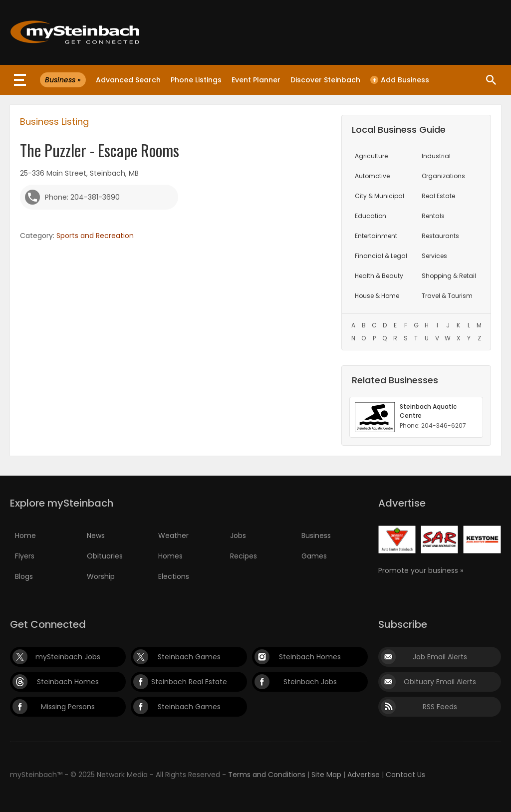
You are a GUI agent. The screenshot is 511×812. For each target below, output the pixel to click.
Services (434, 256)
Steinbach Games (189, 657)
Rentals (433, 216)
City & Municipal (379, 196)
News (96, 536)
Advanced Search (128, 80)
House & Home (377, 295)
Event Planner (256, 80)
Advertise (363, 775)
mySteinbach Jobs (67, 657)
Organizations (443, 176)
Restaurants (440, 236)
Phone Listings (196, 80)
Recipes (243, 556)
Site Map (326, 775)
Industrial (436, 156)
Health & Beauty (379, 275)
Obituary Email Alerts (440, 682)
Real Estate (438, 196)
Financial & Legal (381, 256)
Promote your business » (420, 570)
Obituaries (105, 556)
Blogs (24, 576)
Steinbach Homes (310, 657)
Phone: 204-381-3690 (82, 197)
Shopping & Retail (449, 275)
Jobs (238, 536)
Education (370, 216)
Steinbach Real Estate (189, 682)
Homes (170, 556)
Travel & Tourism (447, 295)
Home (25, 536)
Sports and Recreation (95, 236)
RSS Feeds (440, 707)
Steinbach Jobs (310, 682)
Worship (101, 576)
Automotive (372, 176)
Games (314, 556)
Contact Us (405, 775)
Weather (173, 536)
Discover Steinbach (325, 80)
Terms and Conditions (266, 775)
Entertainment (376, 236)
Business (316, 536)
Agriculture (371, 156)
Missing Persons (68, 707)
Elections (173, 576)
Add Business (399, 80)
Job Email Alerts (440, 657)
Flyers (24, 556)
